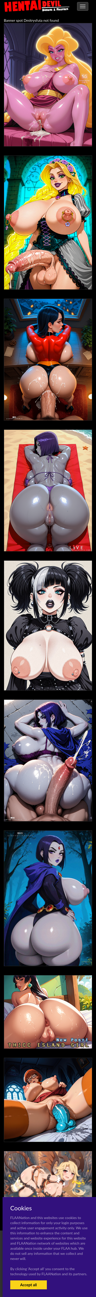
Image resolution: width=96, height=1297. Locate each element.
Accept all (28, 1284)
